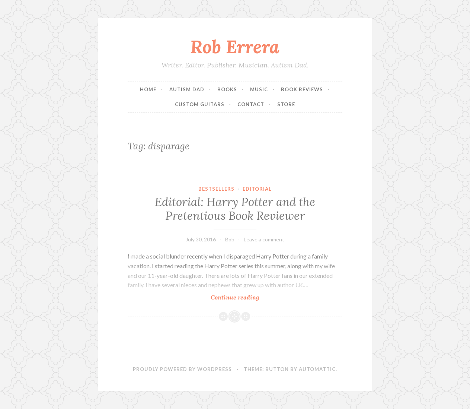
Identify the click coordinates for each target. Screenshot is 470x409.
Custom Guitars (199, 104)
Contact (250, 104)
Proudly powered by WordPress (182, 369)
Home (148, 89)
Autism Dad (186, 89)
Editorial (257, 189)
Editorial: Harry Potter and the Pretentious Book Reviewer (235, 208)
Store (286, 104)
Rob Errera (234, 46)
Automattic (317, 369)
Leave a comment (264, 239)
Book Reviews (302, 89)
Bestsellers (216, 189)
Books (227, 89)
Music (259, 89)
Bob (229, 239)
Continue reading (251, 297)
